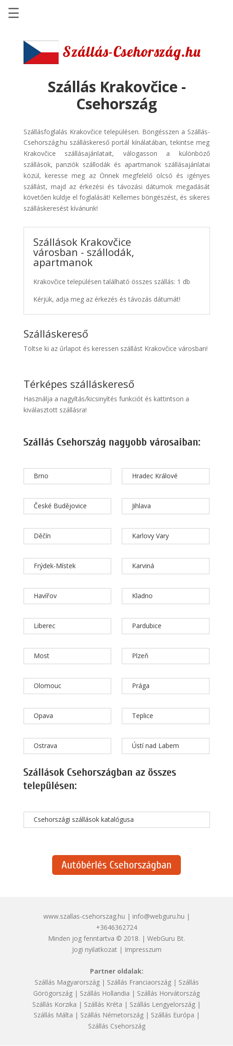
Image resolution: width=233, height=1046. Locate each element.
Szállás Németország (111, 1014)
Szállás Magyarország (67, 982)
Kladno (142, 595)
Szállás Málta (53, 1014)
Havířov (45, 595)
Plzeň (140, 655)
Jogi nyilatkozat (94, 949)
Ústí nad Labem (155, 745)
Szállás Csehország (116, 1026)
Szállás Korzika (54, 1004)
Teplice (142, 715)
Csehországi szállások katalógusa (84, 819)
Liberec (44, 625)
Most (41, 655)
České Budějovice (60, 505)
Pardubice (146, 625)
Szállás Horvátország (168, 993)
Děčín (42, 535)
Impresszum (143, 949)
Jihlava (141, 505)
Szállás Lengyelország (162, 1004)
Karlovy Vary (150, 535)
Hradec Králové (155, 475)
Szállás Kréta (103, 1004)
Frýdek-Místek (55, 565)
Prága (140, 685)
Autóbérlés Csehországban (116, 865)
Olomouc (47, 685)
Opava (43, 715)
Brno (41, 475)
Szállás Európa (172, 1014)
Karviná (143, 565)
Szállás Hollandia (105, 993)
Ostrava (45, 745)
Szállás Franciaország (139, 982)
